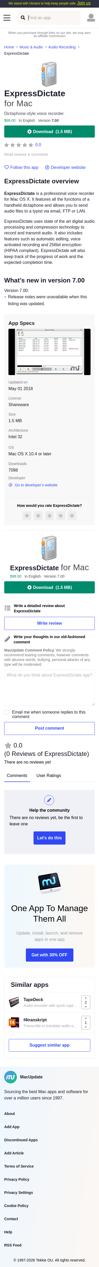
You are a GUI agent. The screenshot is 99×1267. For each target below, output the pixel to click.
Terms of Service (19, 1166)
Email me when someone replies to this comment (49, 714)
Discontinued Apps (21, 1140)
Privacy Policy (16, 1179)
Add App (12, 1126)
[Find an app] (22, 17)
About (9, 1113)
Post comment (49, 728)
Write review (49, 623)
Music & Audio (31, 47)
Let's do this (49, 838)
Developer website (65, 167)
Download (49, 131)
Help (8, 1232)
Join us (84, 3)
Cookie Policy (16, 1205)
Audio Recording (62, 47)
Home (9, 47)
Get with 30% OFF (49, 955)
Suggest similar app (49, 1045)
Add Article (14, 1153)
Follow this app (21, 167)
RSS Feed (12, 1245)
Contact (11, 1218)
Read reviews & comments (26, 154)
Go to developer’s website (33, 485)
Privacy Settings (18, 1192)
